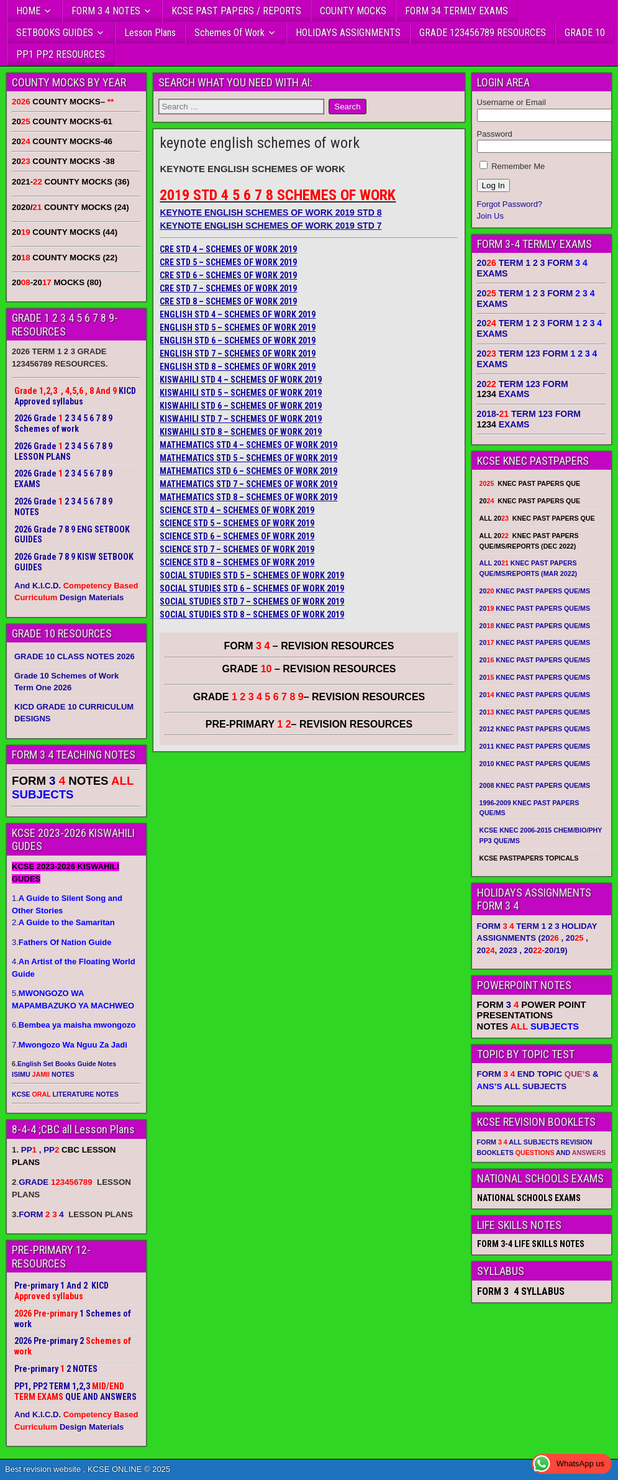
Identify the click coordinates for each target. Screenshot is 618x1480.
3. (61, 942)
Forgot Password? (510, 204)
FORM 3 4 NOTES (105, 11)
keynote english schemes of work (260, 143)
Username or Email (511, 102)
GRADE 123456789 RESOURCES (482, 33)
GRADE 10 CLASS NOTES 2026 (74, 656)
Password (494, 134)
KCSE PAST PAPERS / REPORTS (236, 11)
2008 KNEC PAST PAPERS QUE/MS (534, 785)
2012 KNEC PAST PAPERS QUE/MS (534, 729)
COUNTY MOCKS (353, 11)
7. (69, 1044)
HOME (28, 11)
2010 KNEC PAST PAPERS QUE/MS (534, 763)
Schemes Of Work (229, 33)
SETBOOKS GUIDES (54, 33)
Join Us (490, 216)
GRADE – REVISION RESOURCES (309, 697)
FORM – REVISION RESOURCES (309, 646)
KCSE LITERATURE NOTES (65, 1094)
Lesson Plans (150, 33)
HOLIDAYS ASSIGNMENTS (348, 33)
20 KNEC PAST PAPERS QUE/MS (534, 591)
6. (73, 1025)
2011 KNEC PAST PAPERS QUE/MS (534, 746)
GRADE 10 (585, 33)
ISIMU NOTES (43, 1074)
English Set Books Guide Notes (66, 1063)
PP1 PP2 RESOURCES (60, 54)
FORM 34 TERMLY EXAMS (456, 11)
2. (63, 922)
